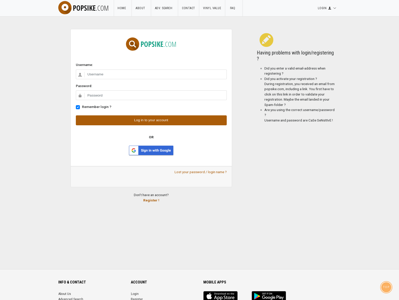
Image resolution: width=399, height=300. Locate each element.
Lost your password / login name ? (201, 172)
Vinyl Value (212, 8)
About (141, 8)
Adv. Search (164, 8)
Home (123, 8)
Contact (188, 8)
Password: (84, 86)
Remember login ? (96, 107)
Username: (84, 65)
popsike (83, 8)
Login (135, 294)
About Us (64, 294)
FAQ (234, 8)
